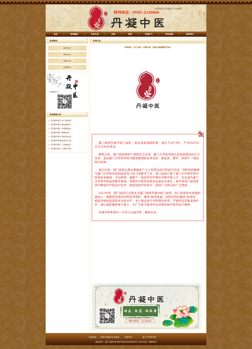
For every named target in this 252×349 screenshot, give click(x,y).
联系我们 (190, 34)
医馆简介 (67, 48)
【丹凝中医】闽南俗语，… (61, 132)
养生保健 (169, 34)
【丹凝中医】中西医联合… (61, 128)
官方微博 (177, 9)
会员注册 (159, 9)
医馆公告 (67, 61)
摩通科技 (153, 342)
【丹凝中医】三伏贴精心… (61, 144)
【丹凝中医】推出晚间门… (61, 124)
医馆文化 (67, 54)
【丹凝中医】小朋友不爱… (61, 148)
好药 (130, 34)
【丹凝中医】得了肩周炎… (61, 120)
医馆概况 (74, 34)
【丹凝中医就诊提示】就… (61, 140)
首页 (56, 34)
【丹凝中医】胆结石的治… (61, 136)
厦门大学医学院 (149, 337)
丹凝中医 (128, 337)
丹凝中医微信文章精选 (109, 337)
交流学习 (149, 34)
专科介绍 (95, 34)
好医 (113, 34)
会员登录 (168, 9)
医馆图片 (67, 67)
